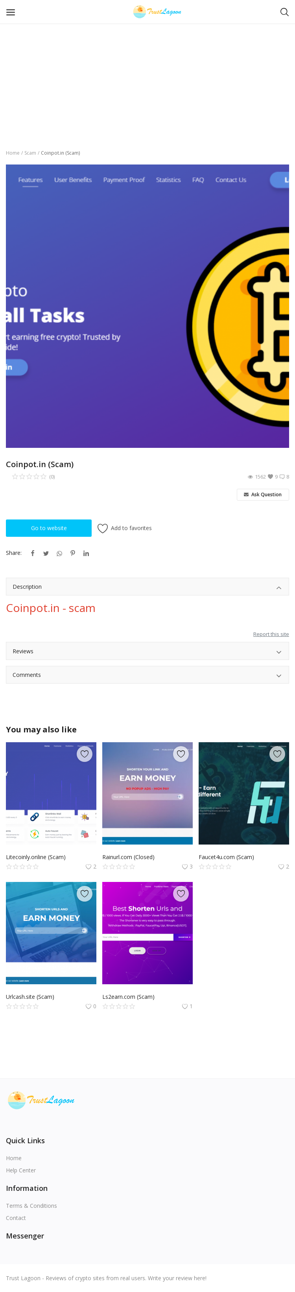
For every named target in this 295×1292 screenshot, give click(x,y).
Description (147, 587)
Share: (14, 552)
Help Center (21, 1170)
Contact (16, 1218)
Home (13, 153)
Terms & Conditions (31, 1205)
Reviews (147, 652)
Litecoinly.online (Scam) (36, 857)
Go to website (49, 528)
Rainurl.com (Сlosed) (128, 857)
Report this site (271, 634)
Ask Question (263, 494)
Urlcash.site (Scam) (30, 996)
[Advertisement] (147, 83)
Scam (30, 153)
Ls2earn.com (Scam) (128, 996)
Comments (147, 676)
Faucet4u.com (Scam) (226, 857)
